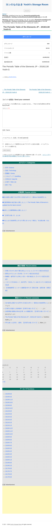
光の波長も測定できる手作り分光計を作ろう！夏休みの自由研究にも (26, 303)
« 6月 (3, 382)
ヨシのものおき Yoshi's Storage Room (27, 4)
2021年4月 (8, 417)
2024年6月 (8, 394)
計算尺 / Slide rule (10, 182)
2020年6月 (8, 445)
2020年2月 (8, 457)
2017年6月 (8, 474)
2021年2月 (8, 422)
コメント (6, 108)
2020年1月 (8, 460)
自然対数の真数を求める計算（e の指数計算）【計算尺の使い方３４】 (27, 311)
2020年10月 (9, 434)
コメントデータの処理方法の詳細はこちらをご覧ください (26, 155)
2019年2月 (8, 465)
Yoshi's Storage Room (16, 524)
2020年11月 (9, 431)
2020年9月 (8, 437)
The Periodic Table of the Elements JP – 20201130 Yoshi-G (23, 317)
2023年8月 (8, 405)
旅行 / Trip (8, 185)
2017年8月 (8, 468)
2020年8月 (8, 440)
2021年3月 (8, 419)
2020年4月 (8, 451)
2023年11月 (9, 399)
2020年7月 (8, 442)
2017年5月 (8, 477)
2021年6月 (8, 411)
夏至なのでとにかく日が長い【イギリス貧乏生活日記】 (22, 273)
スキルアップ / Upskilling (13, 176)
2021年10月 (9, 408)
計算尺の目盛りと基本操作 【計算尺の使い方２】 (20, 308)
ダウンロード (27, 37)
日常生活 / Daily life (11, 179)
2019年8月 (8, 462)
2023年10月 (9, 402)
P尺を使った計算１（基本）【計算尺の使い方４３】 (21, 322)
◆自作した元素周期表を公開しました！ (14, 210)
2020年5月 (8, 448)
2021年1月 (8, 425)
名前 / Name (6, 130)
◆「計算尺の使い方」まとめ (11, 215)
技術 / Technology (10, 170)
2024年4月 (8, 397)
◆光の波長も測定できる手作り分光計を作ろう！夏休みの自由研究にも (24, 197)
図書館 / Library (10, 173)
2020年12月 (9, 428)
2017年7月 (8, 471)
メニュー (27, 10)
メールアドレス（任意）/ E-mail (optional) (15, 138)
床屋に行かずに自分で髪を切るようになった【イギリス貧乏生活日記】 (27, 271)
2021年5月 (8, 414)
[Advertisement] (27, 246)
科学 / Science (9, 167)
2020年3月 (8, 454)
